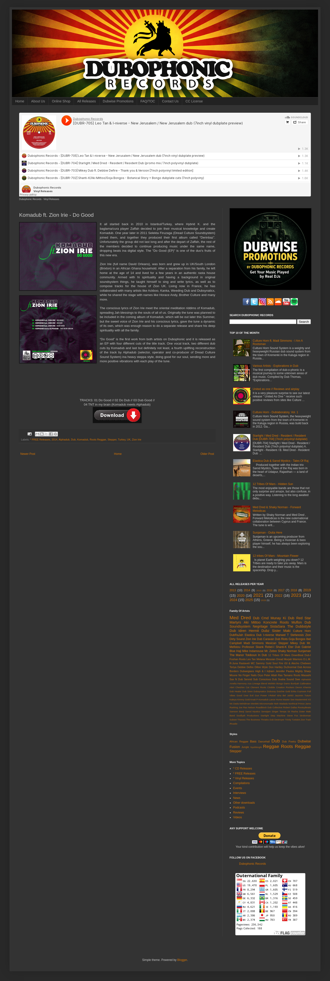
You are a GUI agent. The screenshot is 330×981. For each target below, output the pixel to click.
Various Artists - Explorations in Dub (275, 366)
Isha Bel (281, 695)
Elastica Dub (253, 635)
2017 (281, 590)
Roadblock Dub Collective (269, 707)
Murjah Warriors (293, 659)
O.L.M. (307, 659)
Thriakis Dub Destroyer (273, 719)
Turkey (122, 439)
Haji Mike (242, 651)
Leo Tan (251, 659)
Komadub (82, 439)
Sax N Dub (236, 679)
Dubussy (271, 691)
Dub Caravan (265, 639)
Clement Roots (258, 687)
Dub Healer (235, 691)
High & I (260, 671)
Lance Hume (275, 699)
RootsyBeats (304, 707)
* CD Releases (242, 768)
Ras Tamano (285, 675)
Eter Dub (294, 647)
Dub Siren (247, 691)
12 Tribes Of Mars (279, 655)
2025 (249, 600)
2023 (296, 595)
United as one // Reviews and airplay (276, 389)
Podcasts (239, 807)
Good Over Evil (244, 695)
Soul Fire (277, 663)
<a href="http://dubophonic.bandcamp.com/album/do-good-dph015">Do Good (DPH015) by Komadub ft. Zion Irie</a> (117, 382)
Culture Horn (302, 631)
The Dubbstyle (299, 626)
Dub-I (308, 655)
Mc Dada (234, 703)
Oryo (260, 675)
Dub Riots (281, 639)
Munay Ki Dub (282, 618)
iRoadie (233, 723)
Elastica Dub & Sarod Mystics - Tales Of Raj (280, 461)
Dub (73, 439)
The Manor (237, 655)
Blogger (182, 960)
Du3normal (290, 667)
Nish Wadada (281, 703)
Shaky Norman (287, 651)
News (236, 798)
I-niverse (268, 635)
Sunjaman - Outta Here (267, 532)
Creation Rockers (285, 687)
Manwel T (282, 635)
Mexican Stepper (277, 643)
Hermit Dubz (259, 631)
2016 (269, 590)
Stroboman (305, 715)
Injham (270, 671)
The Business (253, 719)
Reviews (238, 812)
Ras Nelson (249, 707)
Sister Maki (281, 631)
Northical (292, 703)
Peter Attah (270, 675)
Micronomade (266, 703)
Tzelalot (296, 719)
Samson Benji (237, 711)
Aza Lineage (254, 683)
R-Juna (234, 663)
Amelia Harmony (238, 683)
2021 (258, 595)
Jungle (245, 747)
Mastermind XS (303, 699)
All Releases (86, 101)
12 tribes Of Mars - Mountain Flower (275, 555)
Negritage (260, 626)
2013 (233, 590)
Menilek (255, 703)
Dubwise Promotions (118, 101)
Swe (297, 679)
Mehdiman (244, 703)
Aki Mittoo (252, 622)
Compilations (241, 783)
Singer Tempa (279, 711)
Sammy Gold (263, 663)
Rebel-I (269, 647)
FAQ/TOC (147, 101)
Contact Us (170, 101)
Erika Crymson (298, 691)
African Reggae (239, 741)
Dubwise (304, 741)
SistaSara (277, 626)
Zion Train (306, 719)
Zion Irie (136, 439)
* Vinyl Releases (243, 778)
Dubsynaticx (259, 691)
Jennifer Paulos (285, 671)
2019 (307, 590)
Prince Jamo (304, 703)
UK (129, 439)
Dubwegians (247, 671)
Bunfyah (295, 683)
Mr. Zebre (270, 651)
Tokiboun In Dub (256, 655)
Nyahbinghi (256, 747)
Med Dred (240, 617)
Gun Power (261, 695)
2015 (258, 590)
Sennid (248, 679)
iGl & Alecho (291, 663)
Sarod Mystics (252, 711)
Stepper (112, 439)
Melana (261, 659)
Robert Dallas (290, 707)
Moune (233, 675)
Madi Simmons (254, 643)
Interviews (239, 793)
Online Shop (61, 101)
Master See (288, 699)
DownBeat (297, 655)
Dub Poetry (289, 741)
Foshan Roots (238, 659)
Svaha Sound (286, 679)
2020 (241, 595)
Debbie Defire (245, 667)
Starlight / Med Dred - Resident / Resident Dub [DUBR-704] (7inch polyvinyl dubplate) (280, 437)
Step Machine (277, 715)
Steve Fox (292, 715)
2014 (54, 439)
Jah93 (290, 695)
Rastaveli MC (247, 663)
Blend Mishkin (268, 683)
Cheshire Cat (242, 687)
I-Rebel (272, 695)
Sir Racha (292, 711)
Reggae (271, 746)
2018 (294, 590)
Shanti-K (281, 647)
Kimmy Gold (243, 699)
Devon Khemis (303, 687)
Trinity (288, 719)
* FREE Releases (40, 439)
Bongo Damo (283, 683)
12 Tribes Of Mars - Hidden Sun (273, 484)
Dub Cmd (261, 618)
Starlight (264, 715)
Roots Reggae (98, 439)
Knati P (254, 699)
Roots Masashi (302, 675)
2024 (233, 600)
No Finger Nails (247, 675)
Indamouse (256, 651)
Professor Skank (253, 647)
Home (19, 101)
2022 (278, 595)
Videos (237, 817)
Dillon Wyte (261, 667)
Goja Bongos (297, 639)
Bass (253, 741)
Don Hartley (276, 667)
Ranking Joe (236, 707)
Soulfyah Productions (247, 715)
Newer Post (27, 454)
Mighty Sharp (303, 671)
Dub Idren (238, 631)
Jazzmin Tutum (303, 695)
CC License (194, 101)
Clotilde (271, 687)
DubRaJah (236, 635)
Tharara (241, 719)
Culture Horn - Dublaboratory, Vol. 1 (275, 412)
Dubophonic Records (30, 199)
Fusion (235, 747)
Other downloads (244, 802)
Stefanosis (297, 635)
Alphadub (64, 439)
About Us (38, 101)
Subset (233, 719)
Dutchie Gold (283, 691)
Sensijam (265, 711)
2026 (263, 600)
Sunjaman (304, 651)
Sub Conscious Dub (265, 679)
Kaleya (233, 699)
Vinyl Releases (51, 199)
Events (237, 788)
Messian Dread (274, 659)
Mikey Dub (297, 643)
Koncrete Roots (276, 622)
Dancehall (264, 741)
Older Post (207, 454)
